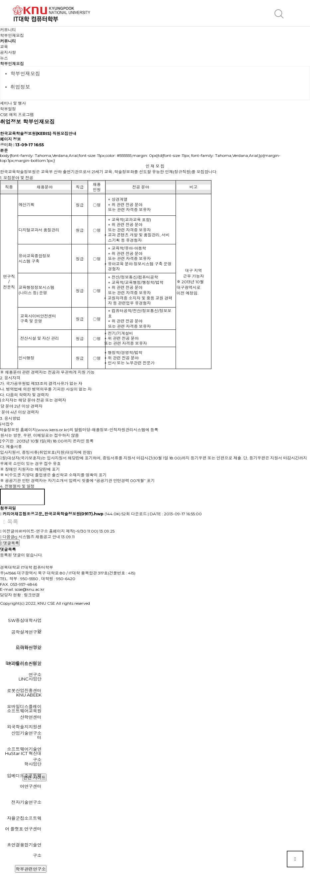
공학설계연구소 (26, 632)
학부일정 (8, 108)
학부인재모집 (12, 63)
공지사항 (8, 52)
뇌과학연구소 (28, 648)
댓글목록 (10, 543)
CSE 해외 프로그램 (17, 114)
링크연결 (32, 594)
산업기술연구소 (26, 733)
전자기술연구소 (26, 802)
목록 (10, 522)
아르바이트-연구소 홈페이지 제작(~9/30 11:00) (56, 531)
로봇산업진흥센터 (24, 690)
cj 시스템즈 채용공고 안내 (37, 536)
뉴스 (4, 58)
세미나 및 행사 (13, 103)
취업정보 (20, 87)
